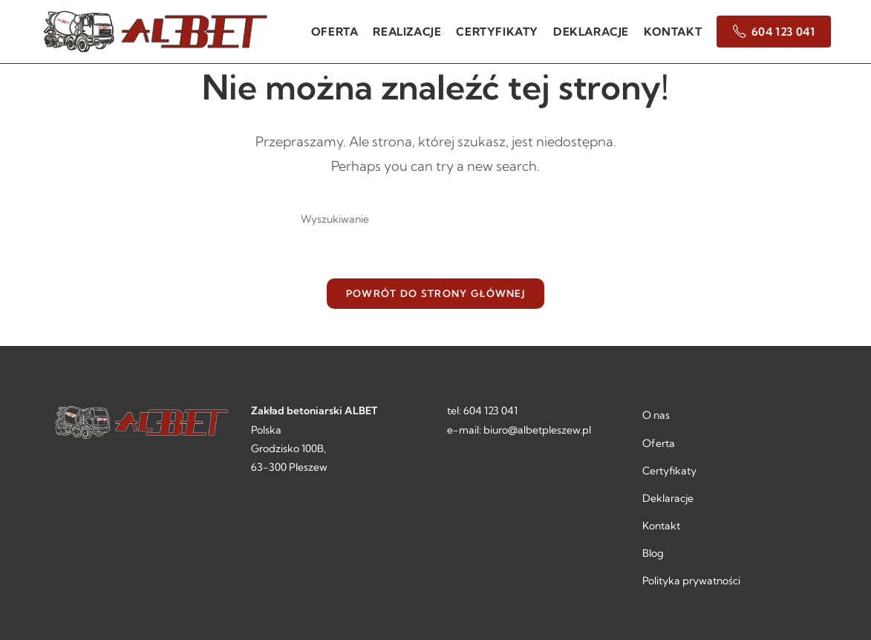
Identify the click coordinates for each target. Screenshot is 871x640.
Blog (653, 553)
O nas (656, 415)
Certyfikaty (669, 470)
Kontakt (661, 525)
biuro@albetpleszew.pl (537, 430)
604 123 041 (490, 410)
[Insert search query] (436, 219)
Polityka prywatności (691, 580)
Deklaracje (668, 498)
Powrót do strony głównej (435, 293)
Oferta (658, 443)
